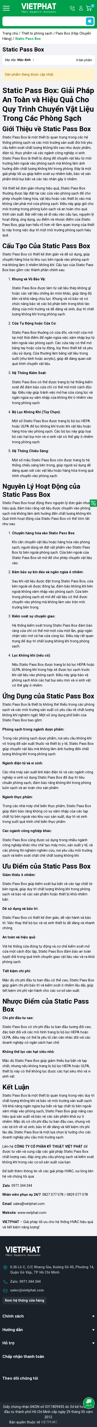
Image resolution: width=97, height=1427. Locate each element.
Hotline (73, 8)
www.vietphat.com (32, 1213)
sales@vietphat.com (29, 1204)
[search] (90, 21)
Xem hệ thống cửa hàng (24, 1300)
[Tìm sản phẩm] (48, 21)
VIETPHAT (49, 1422)
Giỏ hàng (92, 8)
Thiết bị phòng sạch (36, 33)
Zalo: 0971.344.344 (25, 1282)
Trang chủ (10, 33)
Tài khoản (81, 8)
